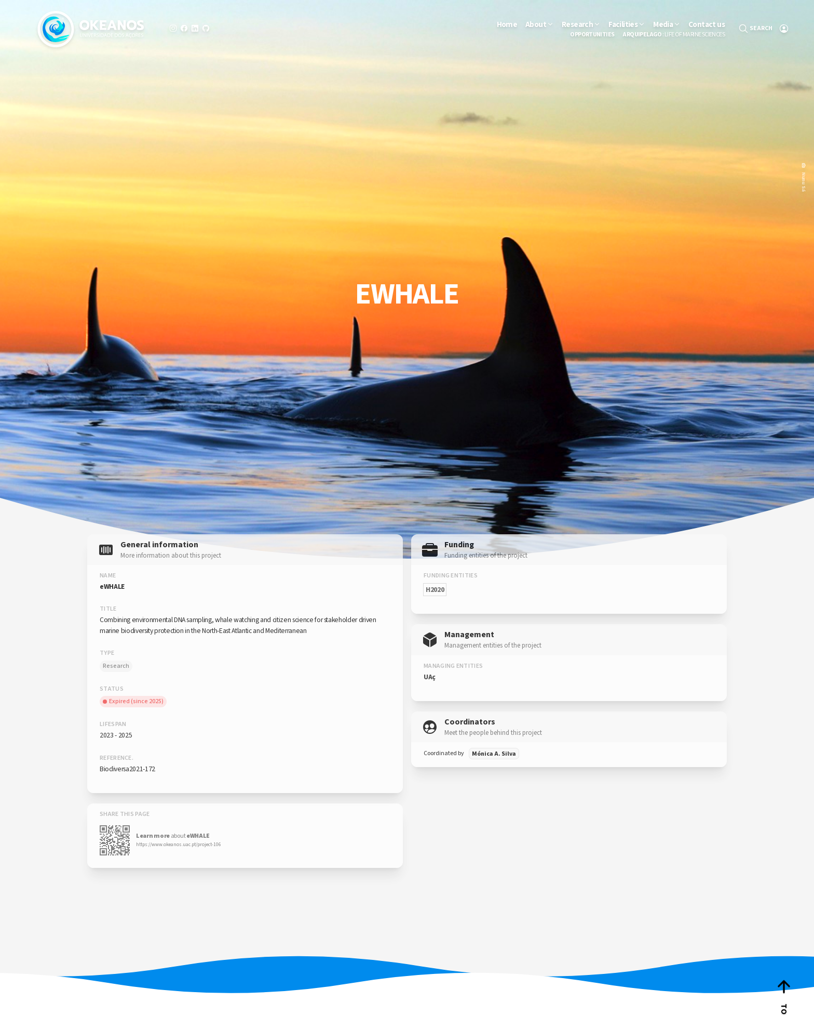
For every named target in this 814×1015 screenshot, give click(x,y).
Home (507, 24)
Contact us (706, 24)
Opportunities (592, 35)
